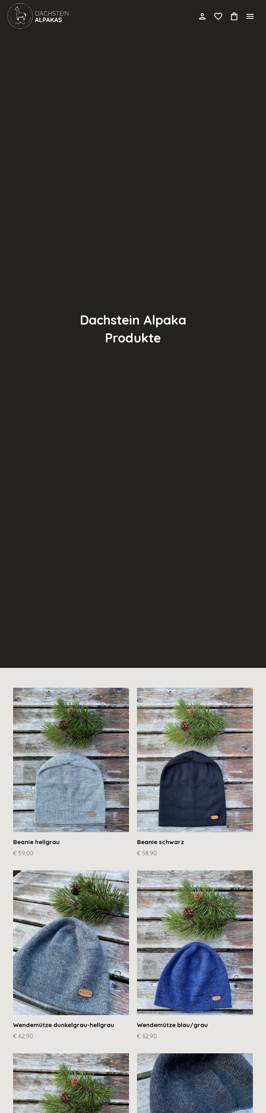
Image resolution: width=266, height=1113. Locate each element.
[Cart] (234, 16)
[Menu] (250, 16)
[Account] (202, 16)
